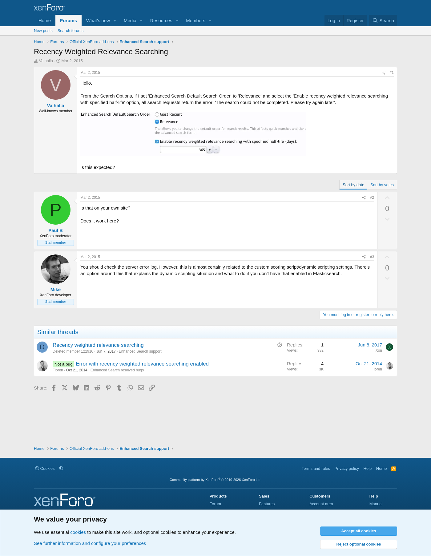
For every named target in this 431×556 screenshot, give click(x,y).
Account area (321, 504)
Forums (68, 20)
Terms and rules (316, 468)
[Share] (384, 72)
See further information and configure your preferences (90, 543)
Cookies (45, 468)
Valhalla (46, 60)
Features (267, 504)
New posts (43, 30)
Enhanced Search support (140, 351)
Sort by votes (382, 184)
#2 (372, 197)
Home (44, 20)
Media (130, 20)
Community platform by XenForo (215, 480)
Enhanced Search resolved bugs (117, 370)
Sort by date (353, 184)
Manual (376, 504)
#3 (372, 257)
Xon (379, 350)
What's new (98, 20)
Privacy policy (347, 468)
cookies (78, 532)
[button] (115, 20)
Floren (58, 370)
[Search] (383, 20)
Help (368, 468)
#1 (392, 72)
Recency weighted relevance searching (98, 345)
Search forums (71, 30)
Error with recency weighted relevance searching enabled (142, 364)
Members (195, 20)
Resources (161, 20)
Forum (215, 504)
